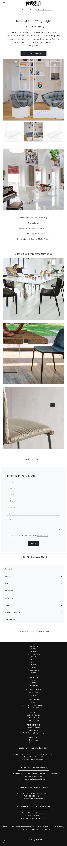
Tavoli (33, 659)
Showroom (33, 693)
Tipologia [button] (9, 569)
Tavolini (33, 673)
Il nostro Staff (33, 720)
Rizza (33, 702)
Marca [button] (7, 576)
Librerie (33, 651)
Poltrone (33, 665)
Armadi (33, 683)
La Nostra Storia (33, 715)
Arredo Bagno (33, 670)
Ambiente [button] (9, 591)
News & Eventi (33, 695)
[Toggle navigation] (62, 3)
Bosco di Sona (33, 708)
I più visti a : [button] (10, 620)
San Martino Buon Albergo (33, 705)
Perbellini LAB (33, 718)
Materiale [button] (9, 598)
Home (17, 10)
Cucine (33, 649)
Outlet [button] (7, 605)
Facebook (33, 740)
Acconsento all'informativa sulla (29, 536)
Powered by (33, 840)
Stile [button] (7, 583)
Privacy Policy (42, 536)
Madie (33, 657)
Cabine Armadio (33, 685)
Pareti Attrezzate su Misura (33, 733)
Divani (33, 662)
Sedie (32, 10)
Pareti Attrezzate (33, 654)
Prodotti (25, 10)
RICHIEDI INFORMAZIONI (33, 54)
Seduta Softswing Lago (44, 10)
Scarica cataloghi (32, 459)
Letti (33, 680)
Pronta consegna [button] (12, 612)
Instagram (33, 743)
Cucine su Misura (34, 728)
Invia (33, 543)
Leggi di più (33, 46)
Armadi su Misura (33, 730)
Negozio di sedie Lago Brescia (33, 631)
